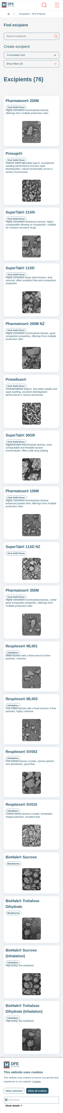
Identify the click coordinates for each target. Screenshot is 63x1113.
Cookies (36, 1081)
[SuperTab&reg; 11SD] (31, 289)
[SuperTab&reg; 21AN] (31, 234)
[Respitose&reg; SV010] (31, 825)
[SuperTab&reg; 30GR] (31, 457)
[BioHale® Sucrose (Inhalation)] (31, 972)
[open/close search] (44, 5)
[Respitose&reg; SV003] (31, 772)
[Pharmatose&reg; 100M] (31, 512)
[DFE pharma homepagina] (8, 5)
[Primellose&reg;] (31, 401)
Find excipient (16, 25)
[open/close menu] (55, 5)
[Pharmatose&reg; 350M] (31, 612)
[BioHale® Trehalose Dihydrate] (31, 919)
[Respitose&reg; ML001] (31, 666)
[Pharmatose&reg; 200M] (31, 121)
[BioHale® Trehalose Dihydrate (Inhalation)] (31, 1027)
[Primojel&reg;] (31, 177)
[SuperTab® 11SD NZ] (31, 562)
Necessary (13, 1099)
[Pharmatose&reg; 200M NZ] (31, 345)
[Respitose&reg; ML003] (31, 719)
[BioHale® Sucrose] (31, 872)
